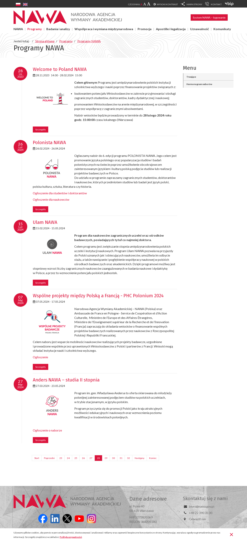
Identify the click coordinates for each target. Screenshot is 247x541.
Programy (34, 29)
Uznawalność (199, 29)
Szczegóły (40, 129)
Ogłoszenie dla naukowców (51, 199)
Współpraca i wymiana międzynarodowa (103, 29)
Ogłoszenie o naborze (47, 430)
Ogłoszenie (40, 357)
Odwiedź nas (197, 519)
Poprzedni (49, 458)
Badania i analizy (58, 29)
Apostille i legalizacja (171, 29)
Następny (139, 458)
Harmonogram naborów (199, 84)
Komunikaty (222, 29)
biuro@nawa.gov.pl (201, 506)
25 (75, 458)
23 (60, 458)
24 (68, 458)
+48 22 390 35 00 (200, 513)
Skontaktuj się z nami (205, 498)
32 (128, 458)
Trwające (191, 76)
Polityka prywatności (71, 537)
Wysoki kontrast (167, 4)
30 (113, 458)
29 (106, 458)
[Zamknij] (231, 534)
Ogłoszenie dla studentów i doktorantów (60, 193)
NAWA (18, 29)
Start (36, 458)
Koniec (152, 458)
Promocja (144, 29)
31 (121, 458)
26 (83, 458)
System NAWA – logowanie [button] (209, 17)
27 (91, 458)
